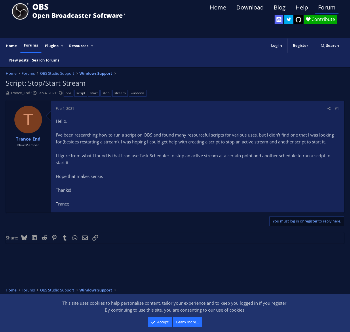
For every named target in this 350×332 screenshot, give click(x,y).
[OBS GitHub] (298, 19)
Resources (78, 45)
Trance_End (20, 92)
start (94, 93)
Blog (280, 7)
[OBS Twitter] (288, 19)
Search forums (45, 60)
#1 (337, 108)
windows (137, 93)
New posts (18, 60)
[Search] (329, 46)
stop (105, 93)
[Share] (329, 108)
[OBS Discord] (279, 19)
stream (120, 93)
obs (68, 93)
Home (218, 7)
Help (302, 7)
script (80, 93)
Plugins (51, 45)
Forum (327, 7)
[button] (62, 46)
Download (250, 7)
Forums (31, 45)
